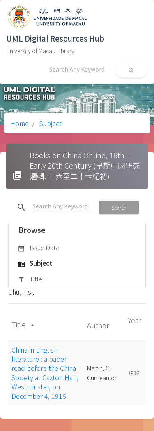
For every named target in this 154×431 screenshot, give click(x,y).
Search (118, 207)
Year (134, 320)
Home (19, 123)
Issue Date (39, 248)
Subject (50, 123)
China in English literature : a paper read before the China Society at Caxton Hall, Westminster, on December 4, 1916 (44, 373)
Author (98, 325)
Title (30, 279)
